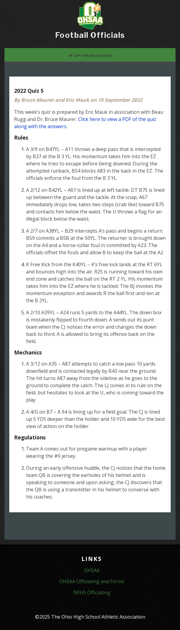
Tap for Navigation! (90, 55)
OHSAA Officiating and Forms (91, 581)
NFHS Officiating (91, 592)
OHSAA (92, 570)
